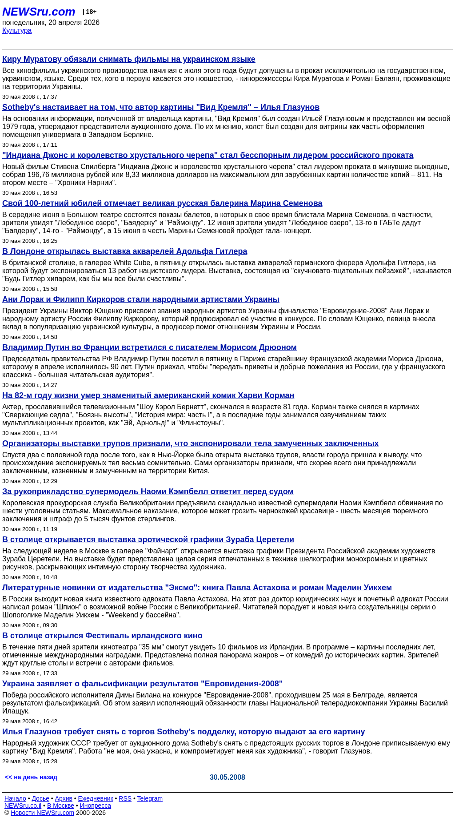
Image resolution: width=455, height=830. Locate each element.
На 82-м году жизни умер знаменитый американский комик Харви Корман (148, 395)
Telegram (150, 798)
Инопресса (96, 805)
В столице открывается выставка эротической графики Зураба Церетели (148, 539)
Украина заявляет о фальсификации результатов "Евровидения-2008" (142, 683)
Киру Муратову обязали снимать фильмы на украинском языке (128, 59)
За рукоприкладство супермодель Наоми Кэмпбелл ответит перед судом (148, 491)
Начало (15, 798)
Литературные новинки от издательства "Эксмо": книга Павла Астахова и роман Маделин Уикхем (197, 587)
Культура (17, 30)
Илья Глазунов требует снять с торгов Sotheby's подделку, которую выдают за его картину (183, 731)
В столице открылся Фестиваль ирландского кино (102, 635)
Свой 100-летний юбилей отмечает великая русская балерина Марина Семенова (162, 203)
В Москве (60, 805)
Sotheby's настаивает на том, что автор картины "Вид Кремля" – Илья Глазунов (160, 107)
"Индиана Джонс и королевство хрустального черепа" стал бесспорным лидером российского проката (208, 155)
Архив (63, 798)
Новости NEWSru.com (42, 812)
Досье (40, 798)
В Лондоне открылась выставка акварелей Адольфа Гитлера (124, 251)
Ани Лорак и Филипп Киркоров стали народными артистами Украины (140, 299)
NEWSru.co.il (22, 805)
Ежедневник (95, 798)
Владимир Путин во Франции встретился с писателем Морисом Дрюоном (149, 347)
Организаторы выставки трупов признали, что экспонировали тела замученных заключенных (190, 443)
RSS (125, 798)
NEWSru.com (39, 11)
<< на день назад (31, 777)
